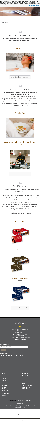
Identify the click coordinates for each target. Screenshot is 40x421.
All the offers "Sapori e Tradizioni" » (20, 174)
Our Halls (25, 375)
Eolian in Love (20, 221)
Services (4, 378)
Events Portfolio (27, 377)
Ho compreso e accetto (34, 5)
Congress (25, 373)
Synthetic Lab (19, 400)
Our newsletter (4, 344)
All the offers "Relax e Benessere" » (20, 77)
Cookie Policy (28, 400)
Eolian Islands (5, 393)
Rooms (3, 375)
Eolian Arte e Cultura (20, 250)
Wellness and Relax (20, 36)
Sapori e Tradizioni (20, 89)
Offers (24, 383)
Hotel (3, 373)
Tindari (3, 397)
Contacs (4, 380)
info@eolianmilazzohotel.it (20, 339)
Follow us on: (4, 353)
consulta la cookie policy (18, 3)
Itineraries (4, 385)
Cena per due (20, 113)
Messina (4, 395)
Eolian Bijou (20, 186)
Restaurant (5, 377)
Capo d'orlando (6, 390)
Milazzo (4, 387)
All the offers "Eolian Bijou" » (20, 308)
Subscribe (4, 350)
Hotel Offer (20, 403)
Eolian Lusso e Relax (20, 279)
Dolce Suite (20, 48)
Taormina (4, 392)
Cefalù (3, 388)
